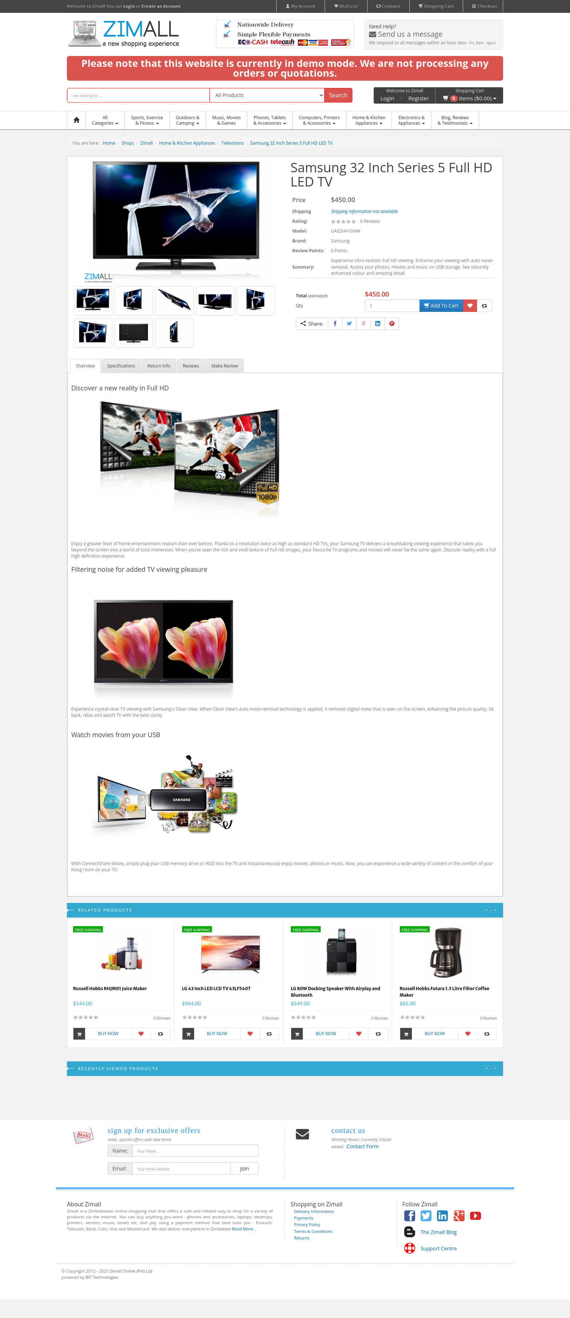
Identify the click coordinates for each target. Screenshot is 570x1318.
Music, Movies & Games (226, 120)
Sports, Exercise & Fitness (147, 120)
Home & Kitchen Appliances (187, 143)
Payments (303, 1218)
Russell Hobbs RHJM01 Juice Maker (110, 988)
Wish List (346, 6)
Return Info (159, 366)
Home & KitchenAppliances (369, 120)
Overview (85, 366)
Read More (242, 1228)
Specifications (121, 366)
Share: (312, 323)
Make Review (225, 366)
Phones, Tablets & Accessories (269, 120)
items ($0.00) (470, 98)
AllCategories (105, 120)
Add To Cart (441, 305)
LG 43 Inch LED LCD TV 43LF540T (216, 988)
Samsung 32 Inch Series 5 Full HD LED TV (291, 143)
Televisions (233, 143)
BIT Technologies (101, 1277)
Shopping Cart (436, 6)
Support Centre (439, 1248)
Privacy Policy (307, 1224)
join (244, 1168)
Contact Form (363, 1146)
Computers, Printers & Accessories (319, 120)
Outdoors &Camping (188, 120)
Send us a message (405, 34)
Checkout (484, 6)
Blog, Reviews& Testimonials (455, 120)
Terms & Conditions (313, 1231)
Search (338, 95)
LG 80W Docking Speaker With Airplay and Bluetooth (335, 992)
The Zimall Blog (439, 1232)
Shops (128, 143)
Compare (389, 6)
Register (419, 98)
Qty (299, 305)
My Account (301, 6)
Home (109, 143)
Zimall (146, 143)
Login (387, 98)
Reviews (191, 366)
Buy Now (96, 1034)
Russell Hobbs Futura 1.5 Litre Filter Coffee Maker (445, 992)
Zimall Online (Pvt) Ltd (131, 1271)
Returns (301, 1238)
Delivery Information (314, 1211)
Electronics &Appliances (411, 120)
